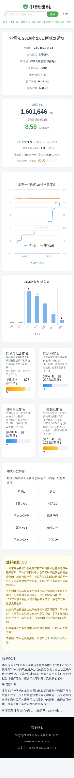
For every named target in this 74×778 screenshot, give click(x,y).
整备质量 (32, 88)
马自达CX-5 (21, 515)
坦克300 (53, 539)
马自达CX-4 (21, 539)
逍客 (52, 491)
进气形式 (32, 54)
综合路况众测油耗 (37, 119)
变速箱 (24, 61)
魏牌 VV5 (21, 527)
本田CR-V (21, 503)
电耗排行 (48, 22)
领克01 (52, 503)
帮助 (68, 22)
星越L (21, 491)
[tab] (18, 373)
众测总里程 (37, 104)
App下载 (14, 22)
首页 (5, 22)
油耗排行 (36, 22)
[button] (7, 392)
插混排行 (59, 22)
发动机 (27, 47)
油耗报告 (25, 22)
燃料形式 (34, 74)
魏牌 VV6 (52, 515)
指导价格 (31, 81)
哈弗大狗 (52, 527)
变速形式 (33, 67)
